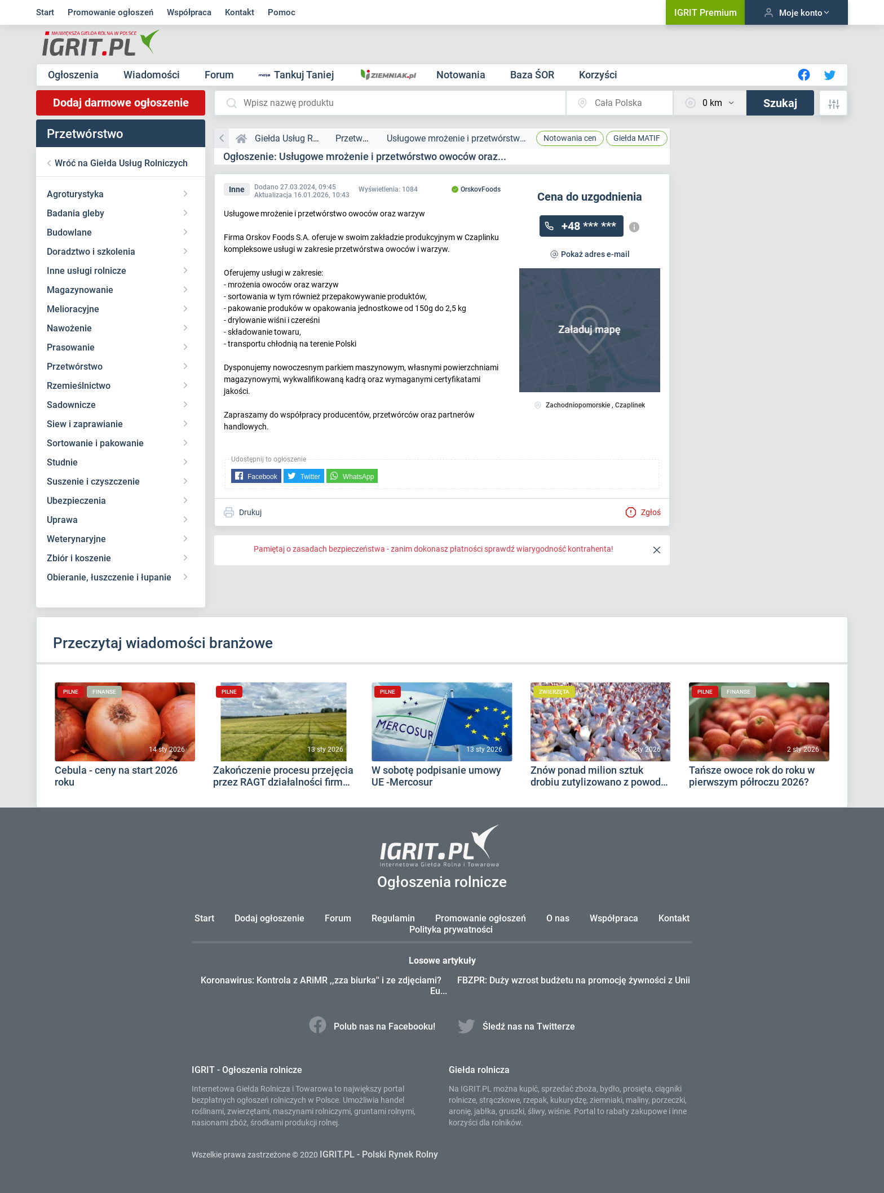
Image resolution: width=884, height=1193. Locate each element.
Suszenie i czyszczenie (93, 481)
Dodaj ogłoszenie (269, 918)
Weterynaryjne (76, 539)
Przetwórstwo (75, 366)
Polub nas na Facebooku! (370, 1026)
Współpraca (189, 12)
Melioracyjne (73, 309)
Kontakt (239, 12)
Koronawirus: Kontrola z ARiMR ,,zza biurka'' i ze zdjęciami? (330, 980)
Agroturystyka (75, 194)
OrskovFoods (476, 189)
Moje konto (796, 12)
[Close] (657, 550)
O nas (557, 918)
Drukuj (242, 512)
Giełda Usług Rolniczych (303, 138)
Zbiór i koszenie (79, 558)
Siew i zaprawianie (85, 424)
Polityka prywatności (451, 929)
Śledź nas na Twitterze (520, 1026)
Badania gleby (75, 213)
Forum (220, 75)
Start (45, 12)
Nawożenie (69, 328)
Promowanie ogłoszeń (110, 12)
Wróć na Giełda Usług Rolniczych (121, 163)
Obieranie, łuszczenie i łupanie (109, 577)
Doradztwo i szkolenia (91, 251)
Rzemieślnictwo (79, 385)
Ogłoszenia (74, 75)
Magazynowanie (80, 290)
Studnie (62, 462)
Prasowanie (71, 347)
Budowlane (69, 232)
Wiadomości (152, 75)
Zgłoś (643, 512)
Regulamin (393, 918)
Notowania (462, 75)
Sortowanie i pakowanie (95, 443)
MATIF (636, 138)
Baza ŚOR (533, 75)
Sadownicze (71, 405)
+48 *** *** (589, 226)
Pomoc (281, 12)
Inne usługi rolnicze (86, 270)
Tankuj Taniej (298, 75)
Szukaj (780, 103)
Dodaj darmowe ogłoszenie (121, 102)
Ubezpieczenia (76, 500)
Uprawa (62, 520)
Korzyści (598, 75)
